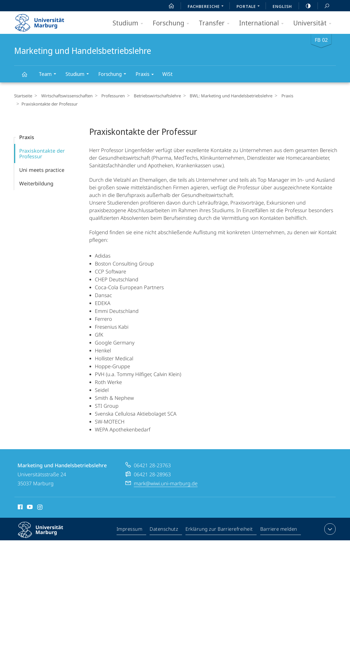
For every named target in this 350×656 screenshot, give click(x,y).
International (263, 23)
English (282, 6)
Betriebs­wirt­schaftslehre (152, 95)
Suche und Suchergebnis (324, 6)
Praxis (146, 75)
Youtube (29, 507)
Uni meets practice (41, 169)
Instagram (40, 507)
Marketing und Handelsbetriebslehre (27, 76)
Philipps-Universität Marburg (45, 534)
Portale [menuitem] (250, 6)
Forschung (173, 23)
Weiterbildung (36, 183)
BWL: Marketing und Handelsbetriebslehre (224, 95)
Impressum (130, 529)
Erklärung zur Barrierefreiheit (219, 529)
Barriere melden (279, 529)
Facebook (19, 507)
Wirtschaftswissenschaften (65, 95)
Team (49, 75)
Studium (130, 23)
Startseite (23, 95)
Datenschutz (164, 529)
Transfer (216, 23)
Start (168, 6)
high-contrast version (305, 6)
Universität (314, 23)
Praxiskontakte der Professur (42, 153)
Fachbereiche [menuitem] (207, 6)
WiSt (167, 74)
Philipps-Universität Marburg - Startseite (44, 20)
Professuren (110, 95)
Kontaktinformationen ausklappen (329, 529)
